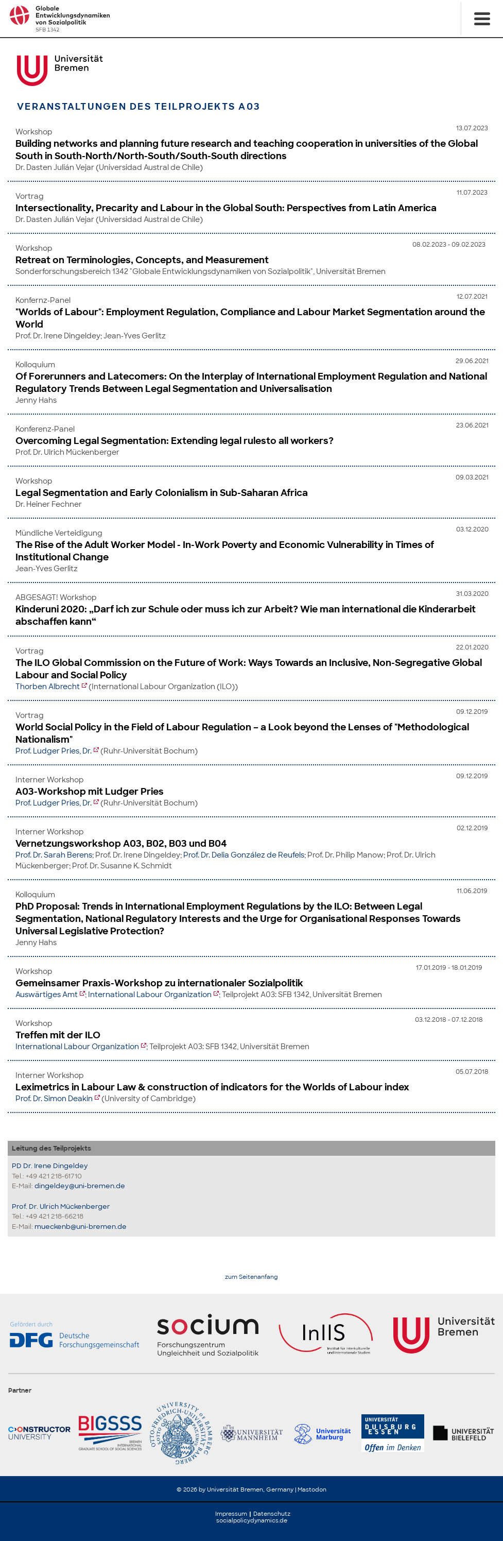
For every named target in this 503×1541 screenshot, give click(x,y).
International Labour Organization (150, 994)
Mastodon (312, 1489)
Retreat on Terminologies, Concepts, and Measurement (142, 260)
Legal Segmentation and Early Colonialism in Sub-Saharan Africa (161, 493)
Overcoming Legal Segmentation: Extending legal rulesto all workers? (174, 441)
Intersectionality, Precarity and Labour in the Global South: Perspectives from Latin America (226, 208)
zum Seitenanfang (251, 1277)
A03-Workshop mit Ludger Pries (89, 791)
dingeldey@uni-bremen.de (79, 1186)
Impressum (231, 1513)
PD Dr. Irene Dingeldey (50, 1165)
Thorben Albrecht (47, 686)
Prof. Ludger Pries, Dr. (53, 751)
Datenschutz (271, 1513)
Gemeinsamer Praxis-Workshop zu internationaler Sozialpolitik (159, 983)
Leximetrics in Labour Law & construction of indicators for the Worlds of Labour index (212, 1087)
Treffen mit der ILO (57, 1035)
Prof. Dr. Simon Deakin (54, 1098)
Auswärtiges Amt (46, 994)
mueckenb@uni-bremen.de (80, 1226)
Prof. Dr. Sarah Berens (53, 855)
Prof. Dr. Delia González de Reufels (243, 855)
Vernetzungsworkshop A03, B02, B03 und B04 (121, 843)
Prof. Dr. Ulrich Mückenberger (61, 1206)
